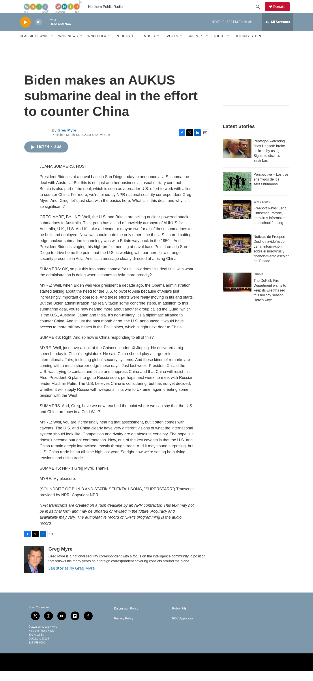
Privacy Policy (123, 628)
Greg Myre (67, 140)
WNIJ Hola (96, 46)
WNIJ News (68, 46)
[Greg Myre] (34, 569)
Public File (179, 618)
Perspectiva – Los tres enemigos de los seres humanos (271, 189)
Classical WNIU (34, 46)
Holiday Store (248, 46)
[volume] (38, 32)
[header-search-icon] (260, 12)
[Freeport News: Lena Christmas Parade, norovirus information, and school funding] (237, 219)
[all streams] (277, 32)
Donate (282, 11)
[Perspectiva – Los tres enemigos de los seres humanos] (237, 191)
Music (149, 46)
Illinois (258, 284)
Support (196, 46)
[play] (25, 32)
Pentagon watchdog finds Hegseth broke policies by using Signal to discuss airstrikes (269, 160)
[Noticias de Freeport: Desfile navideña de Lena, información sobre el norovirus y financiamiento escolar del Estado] (237, 253)
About (219, 46)
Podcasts (125, 46)
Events (171, 46)
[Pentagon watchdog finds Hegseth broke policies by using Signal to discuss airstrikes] (237, 158)
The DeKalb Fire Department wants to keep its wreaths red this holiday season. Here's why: (270, 300)
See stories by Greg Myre (72, 578)
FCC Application (183, 628)
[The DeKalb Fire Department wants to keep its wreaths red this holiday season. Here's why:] (237, 291)
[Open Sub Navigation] (52, 46)
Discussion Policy (126, 618)
